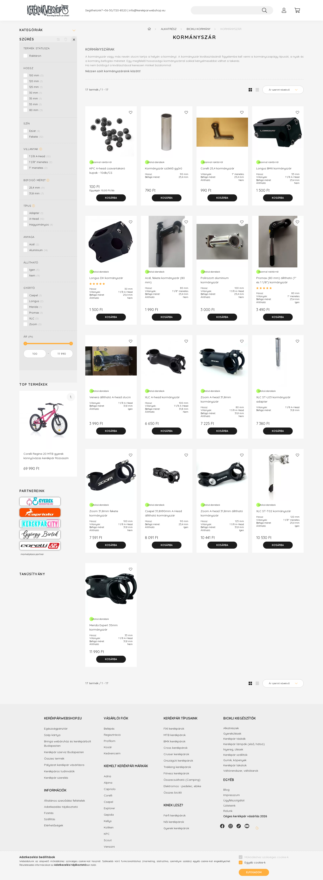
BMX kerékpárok (174, 741)
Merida (35, 306)
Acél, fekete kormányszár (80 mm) (165, 280)
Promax (36, 312)
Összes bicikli (173, 792)
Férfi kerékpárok (175, 815)
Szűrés (26, 39)
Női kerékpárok (174, 822)
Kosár (108, 747)
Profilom (109, 741)
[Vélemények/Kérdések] (111, 283)
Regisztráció (112, 735)
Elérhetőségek (53, 825)
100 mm (36, 75)
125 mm (36, 87)
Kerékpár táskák (234, 739)
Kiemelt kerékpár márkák (126, 766)
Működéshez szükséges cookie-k (267, 857)
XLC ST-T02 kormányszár (273, 511)
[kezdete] (34, 354)
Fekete (36, 136)
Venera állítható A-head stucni (110, 397)
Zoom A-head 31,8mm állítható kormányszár (222, 513)
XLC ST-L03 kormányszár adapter (273, 399)
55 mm (35, 104)
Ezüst (34, 130)
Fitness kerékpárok (176, 773)
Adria (107, 776)
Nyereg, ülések (233, 749)
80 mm (36, 110)
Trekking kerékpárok (177, 767)
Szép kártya (52, 735)
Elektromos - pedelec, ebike (182, 786)
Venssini (109, 846)
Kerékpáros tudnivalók (59, 771)
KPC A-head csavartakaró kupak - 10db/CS (107, 171)
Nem (34, 275)
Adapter (36, 213)
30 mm (35, 92)
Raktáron (35, 55)
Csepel (35, 295)
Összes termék (54, 758)
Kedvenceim (112, 753)
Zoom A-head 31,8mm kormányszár (216, 399)
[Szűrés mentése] (58, 39)
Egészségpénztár (56, 728)
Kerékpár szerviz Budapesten (64, 752)
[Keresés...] (232, 10)
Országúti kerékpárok (178, 760)
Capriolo (110, 789)
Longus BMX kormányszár (273, 168)
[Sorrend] (283, 90)
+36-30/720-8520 (115, 10)
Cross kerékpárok (175, 748)
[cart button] (297, 10)
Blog (226, 789)
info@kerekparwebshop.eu (147, 10)
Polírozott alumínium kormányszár (215, 280)
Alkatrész (169, 29)
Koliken (109, 827)
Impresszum (231, 795)
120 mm (36, 81)
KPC (107, 834)
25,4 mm (37, 187)
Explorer (109, 808)
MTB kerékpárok (175, 735)
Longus (36, 301)
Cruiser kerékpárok (176, 754)
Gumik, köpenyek (234, 760)
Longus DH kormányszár (106, 278)
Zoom (35, 324)
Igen (34, 269)
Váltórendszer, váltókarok (240, 771)
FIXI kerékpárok (174, 728)
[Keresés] (264, 10)
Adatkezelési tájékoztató (61, 807)
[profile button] (284, 10)
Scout (108, 840)
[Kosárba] (111, 197)
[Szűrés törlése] (66, 39)
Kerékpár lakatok (235, 765)
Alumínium (38, 250)
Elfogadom (254, 872)
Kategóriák (31, 30)
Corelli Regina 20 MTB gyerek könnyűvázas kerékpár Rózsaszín (46, 456)
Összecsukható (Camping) (182, 780)
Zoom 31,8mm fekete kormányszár (103, 513)
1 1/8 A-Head (40, 156)
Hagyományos (41, 224)
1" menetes (38, 167)
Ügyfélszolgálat (234, 800)
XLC (34, 318)
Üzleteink (229, 805)
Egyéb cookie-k (255, 862)
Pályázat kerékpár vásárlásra (64, 765)
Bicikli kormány (198, 29)
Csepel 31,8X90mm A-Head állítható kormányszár (163, 513)
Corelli (108, 795)
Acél (34, 244)
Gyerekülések (232, 733)
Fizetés (49, 813)
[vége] (61, 354)
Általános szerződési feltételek (64, 800)
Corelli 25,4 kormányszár (217, 168)
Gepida (109, 814)
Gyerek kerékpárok (176, 828)
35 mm (35, 98)
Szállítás (49, 819)
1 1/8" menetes (40, 162)
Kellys (108, 821)
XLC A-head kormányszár (162, 397)
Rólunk (227, 811)
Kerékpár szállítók (235, 755)
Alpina (108, 782)
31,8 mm (36, 193)
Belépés (109, 728)
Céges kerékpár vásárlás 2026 (245, 816)
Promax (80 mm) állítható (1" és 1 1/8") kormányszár (276, 280)
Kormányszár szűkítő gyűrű (163, 168)
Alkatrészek (231, 728)
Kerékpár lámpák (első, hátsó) (244, 744)
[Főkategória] (149, 29)
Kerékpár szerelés (56, 778)
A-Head (36, 218)
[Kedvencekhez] (130, 112)
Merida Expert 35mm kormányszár (103, 627)
